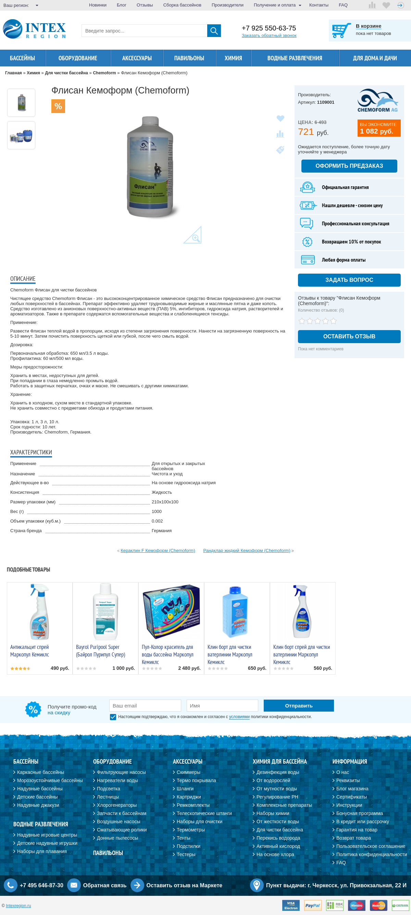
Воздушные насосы (118, 821)
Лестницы (108, 797)
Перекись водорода (278, 838)
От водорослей (273, 780)
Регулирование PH (277, 797)
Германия (162, 530)
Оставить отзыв (349, 336)
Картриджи (189, 797)
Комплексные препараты (284, 805)
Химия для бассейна (280, 761)
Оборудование (78, 58)
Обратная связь (105, 885)
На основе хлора (275, 854)
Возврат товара (353, 838)
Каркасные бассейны (40, 772)
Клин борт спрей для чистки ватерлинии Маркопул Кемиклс (301, 654)
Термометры (191, 829)
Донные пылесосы (117, 838)
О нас (342, 772)
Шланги (185, 788)
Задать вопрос (349, 280)
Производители (228, 5)
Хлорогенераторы (117, 805)
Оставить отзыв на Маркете (185, 885)
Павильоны (189, 58)
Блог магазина (352, 788)
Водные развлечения (294, 58)
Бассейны (22, 58)
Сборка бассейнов (182, 5)
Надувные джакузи (38, 805)
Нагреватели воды (117, 780)
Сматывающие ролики (122, 829)
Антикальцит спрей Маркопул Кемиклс (29, 650)
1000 (157, 511)
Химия (233, 58)
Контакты (318, 5)
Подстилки (188, 846)
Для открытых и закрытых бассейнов (178, 466)
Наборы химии (273, 813)
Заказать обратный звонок (269, 35)
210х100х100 (165, 501)
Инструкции (349, 805)
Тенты (183, 838)
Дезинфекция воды (278, 772)
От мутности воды (277, 788)
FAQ (343, 5)
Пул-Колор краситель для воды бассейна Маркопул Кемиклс (168, 654)
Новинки (98, 5)
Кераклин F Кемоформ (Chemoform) (158, 550)
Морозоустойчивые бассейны (50, 780)
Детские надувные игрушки (47, 843)
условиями (239, 716)
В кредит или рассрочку (362, 821)
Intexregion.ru (18, 905)
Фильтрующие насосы (121, 772)
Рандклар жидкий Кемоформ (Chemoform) (246, 550)
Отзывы (145, 5)
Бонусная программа (359, 813)
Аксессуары (137, 58)
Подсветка (108, 788)
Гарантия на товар (356, 829)
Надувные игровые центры (47, 835)
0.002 (157, 521)
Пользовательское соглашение (371, 846)
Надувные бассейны (40, 788)
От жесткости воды (278, 821)
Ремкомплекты (193, 805)
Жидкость (162, 492)
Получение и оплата (275, 5)
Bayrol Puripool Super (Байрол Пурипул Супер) (100, 650)
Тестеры (186, 854)
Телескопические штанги (204, 813)
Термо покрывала (196, 780)
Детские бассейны (37, 797)
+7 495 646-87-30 (41, 885)
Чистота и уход (167, 473)
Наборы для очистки (199, 821)
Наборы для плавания (42, 851)
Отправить (299, 706)
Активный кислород (278, 846)
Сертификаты (351, 797)
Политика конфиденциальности (371, 854)
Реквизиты (348, 780)
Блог (121, 5)
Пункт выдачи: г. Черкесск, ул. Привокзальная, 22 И (336, 885)
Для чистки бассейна (280, 829)
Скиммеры (188, 772)
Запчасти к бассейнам (121, 813)
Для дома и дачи (375, 58)
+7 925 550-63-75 (269, 28)
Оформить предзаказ (349, 166)
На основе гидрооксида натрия (184, 482)
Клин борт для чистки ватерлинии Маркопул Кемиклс (230, 654)
